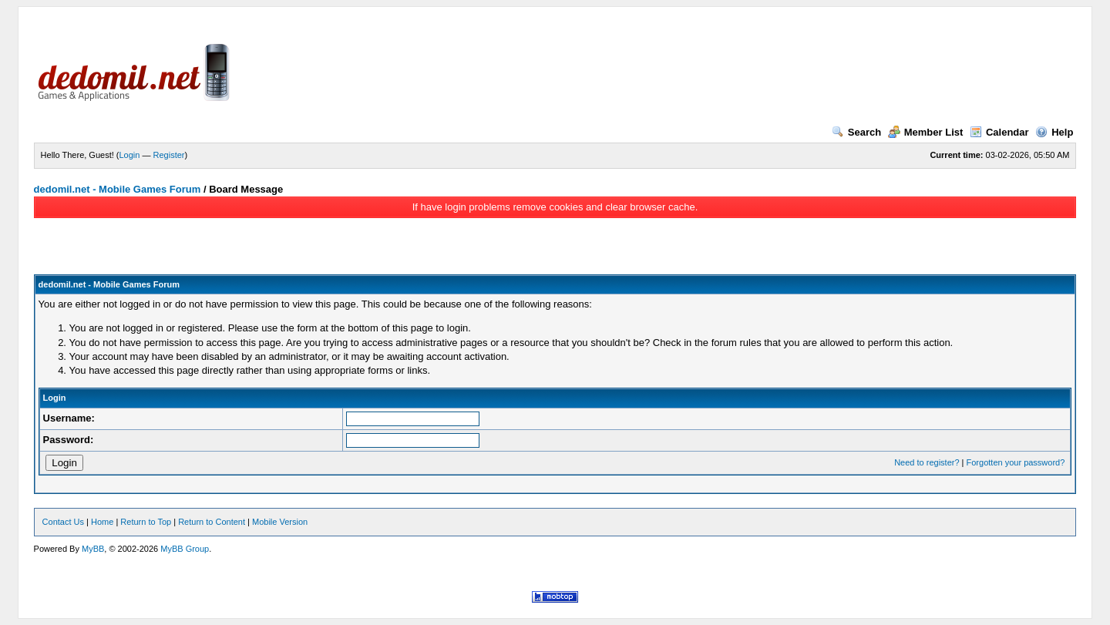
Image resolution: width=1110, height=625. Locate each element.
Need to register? (926, 462)
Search (856, 132)
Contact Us (63, 521)
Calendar (999, 132)
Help (1054, 132)
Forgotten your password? (1016, 462)
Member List (926, 132)
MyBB (93, 548)
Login (129, 155)
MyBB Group (184, 548)
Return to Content (211, 521)
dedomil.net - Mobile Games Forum (117, 189)
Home (102, 521)
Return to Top (145, 521)
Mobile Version (280, 521)
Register (169, 155)
